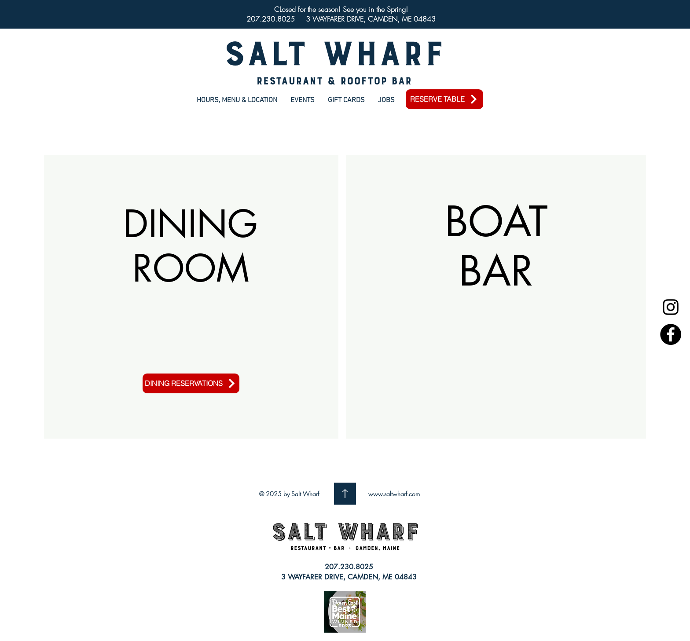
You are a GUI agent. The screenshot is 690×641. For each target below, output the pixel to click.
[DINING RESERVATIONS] (191, 383)
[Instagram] (670, 307)
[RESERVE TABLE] (444, 99)
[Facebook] (670, 334)
